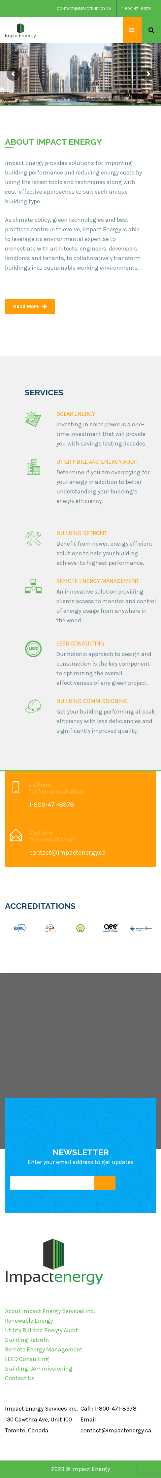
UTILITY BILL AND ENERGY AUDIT (97, 461)
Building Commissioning (39, 1368)
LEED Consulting (27, 1359)
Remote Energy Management (43, 1349)
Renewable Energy (29, 1320)
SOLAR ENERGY (75, 413)
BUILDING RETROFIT (81, 533)
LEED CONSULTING (80, 643)
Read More (30, 306)
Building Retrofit (27, 1339)
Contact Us (20, 1378)
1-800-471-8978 (136, 8)
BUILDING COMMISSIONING (92, 701)
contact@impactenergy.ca (84, 8)
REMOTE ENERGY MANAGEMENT (97, 581)
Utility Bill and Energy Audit (41, 1330)
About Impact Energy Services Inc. (50, 1311)
